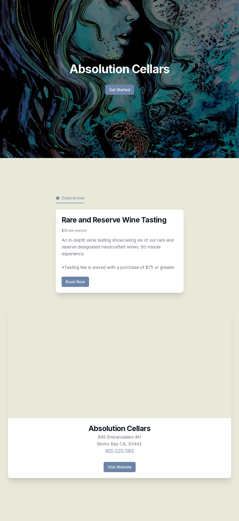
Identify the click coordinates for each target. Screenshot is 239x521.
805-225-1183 (119, 450)
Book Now (75, 281)
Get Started (119, 89)
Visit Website (120, 467)
